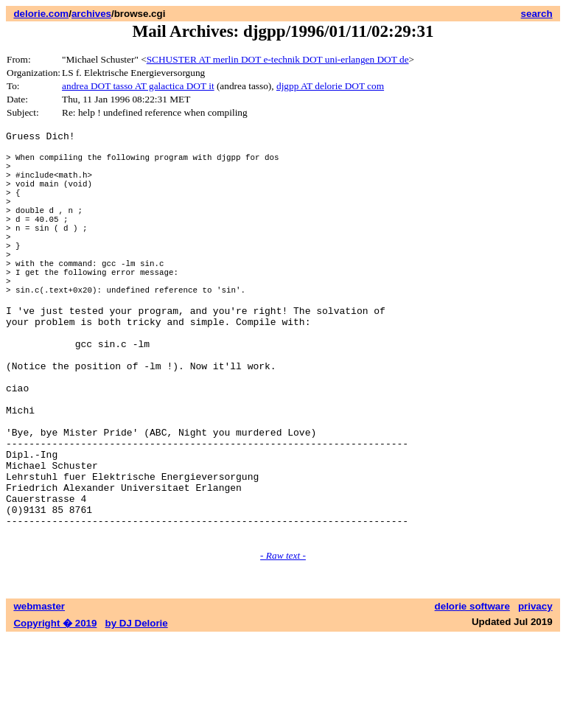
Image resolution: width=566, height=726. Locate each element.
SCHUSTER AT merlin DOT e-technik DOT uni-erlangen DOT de (278, 59)
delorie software (472, 694)
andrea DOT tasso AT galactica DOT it (138, 85)
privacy (535, 694)
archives (91, 13)
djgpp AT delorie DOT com (330, 85)
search (537, 13)
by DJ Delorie (136, 711)
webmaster (39, 694)
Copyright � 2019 (55, 711)
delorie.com (41, 13)
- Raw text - (283, 643)
